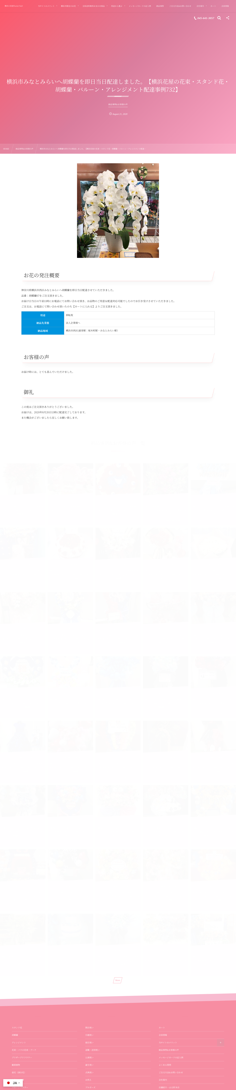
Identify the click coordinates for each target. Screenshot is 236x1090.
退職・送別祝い (92, 1049)
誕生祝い (89, 1064)
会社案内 (163, 1079)
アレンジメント (19, 1042)
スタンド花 (17, 1027)
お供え (88, 1079)
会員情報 (163, 1034)
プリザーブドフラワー (22, 1057)
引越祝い (89, 1034)
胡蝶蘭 (15, 1034)
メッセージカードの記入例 (171, 1057)
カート (162, 1027)
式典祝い (89, 1072)
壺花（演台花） (19, 1072)
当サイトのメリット (168, 1042)
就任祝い (89, 1042)
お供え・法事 (18, 1079)
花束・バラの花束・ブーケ (24, 1049)
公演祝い (89, 1057)
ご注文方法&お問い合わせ (171, 1072)
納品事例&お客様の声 (169, 1049)
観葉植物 (16, 1064)
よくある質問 (165, 1064)
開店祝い (89, 1027)
